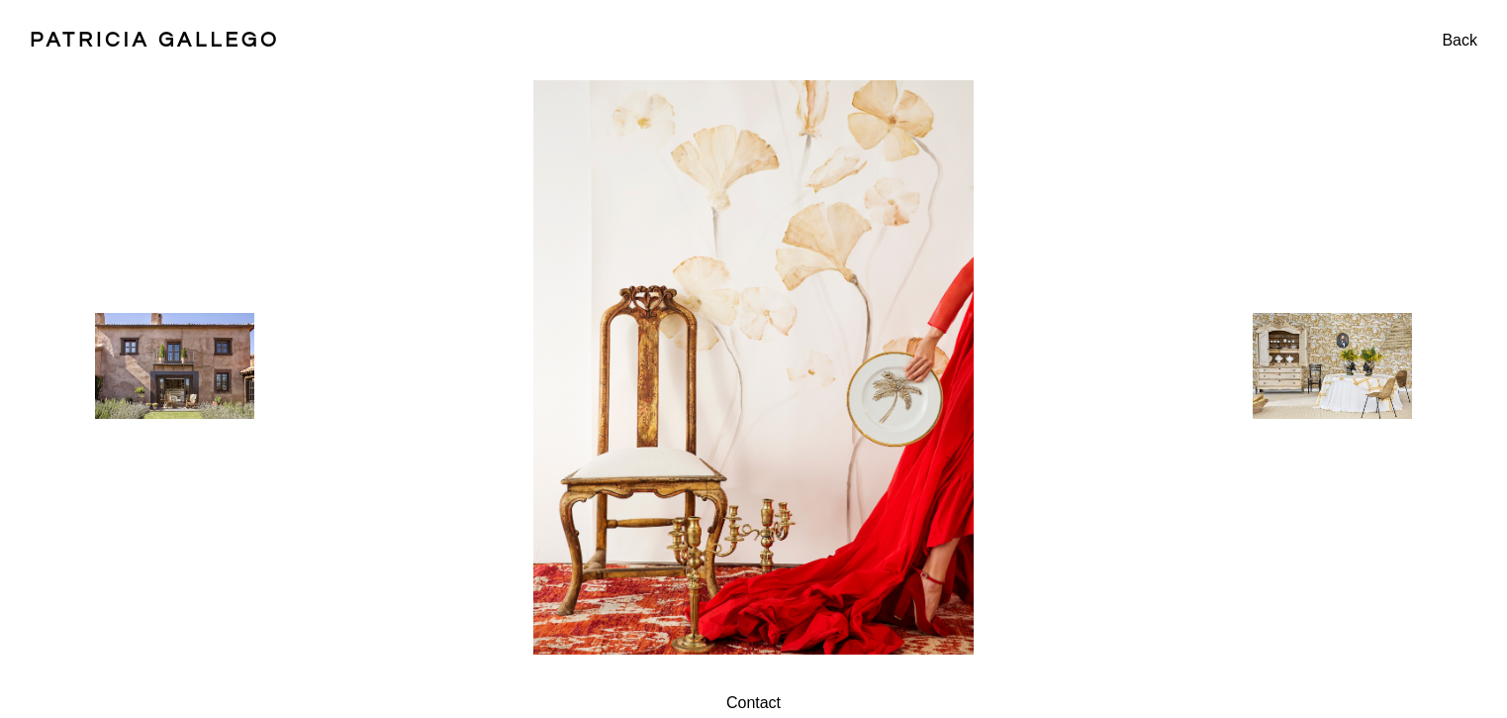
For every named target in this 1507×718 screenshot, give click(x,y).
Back (1459, 40)
